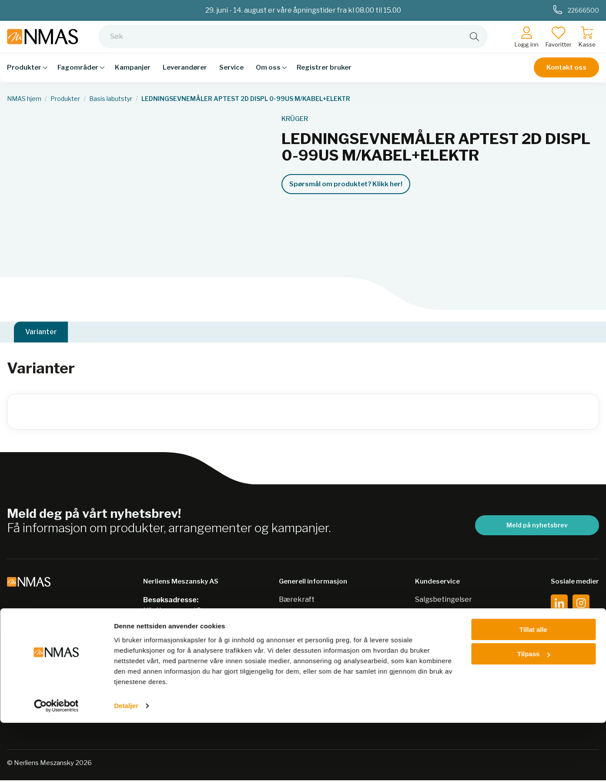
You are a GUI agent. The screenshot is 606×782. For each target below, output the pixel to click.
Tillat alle (533, 688)
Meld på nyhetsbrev (537, 526)
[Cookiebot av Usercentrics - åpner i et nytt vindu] (56, 765)
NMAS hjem (24, 99)
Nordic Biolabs (303, 652)
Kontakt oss (566, 74)
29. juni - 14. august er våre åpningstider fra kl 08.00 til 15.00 (303, 10)
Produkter (65, 99)
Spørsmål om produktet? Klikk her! (345, 184)
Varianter (41, 333)
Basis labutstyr (110, 99)
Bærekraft (297, 601)
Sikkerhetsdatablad (312, 635)
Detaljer (126, 765)
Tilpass (533, 713)
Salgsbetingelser (443, 601)
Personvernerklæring (315, 618)
